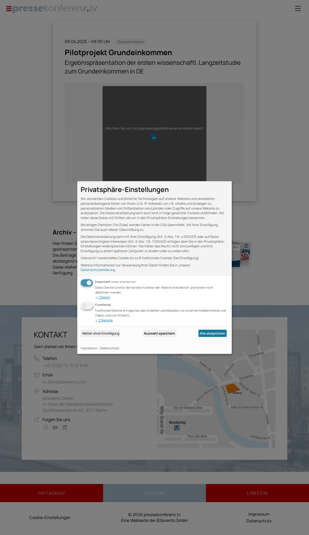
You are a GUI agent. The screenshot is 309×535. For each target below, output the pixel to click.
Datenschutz (109, 348)
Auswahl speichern (159, 333)
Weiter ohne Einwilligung (100, 333)
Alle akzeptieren (212, 333)
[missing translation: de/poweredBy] (203, 342)
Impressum (89, 348)
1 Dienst (102, 297)
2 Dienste (104, 320)
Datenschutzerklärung (98, 269)
